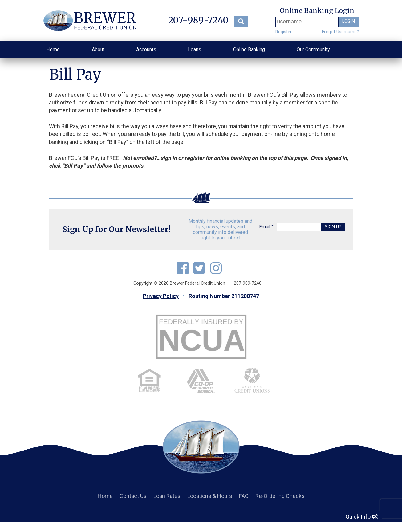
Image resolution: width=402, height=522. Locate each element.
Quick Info (362, 516)
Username (276, 21)
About (98, 49)
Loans (194, 49)
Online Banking (249, 49)
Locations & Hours (209, 496)
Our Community (313, 49)
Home (53, 49)
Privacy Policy (161, 296)
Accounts (146, 49)
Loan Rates (167, 496)
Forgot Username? (340, 32)
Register (283, 32)
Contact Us (133, 496)
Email (266, 227)
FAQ (244, 496)
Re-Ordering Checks (280, 496)
